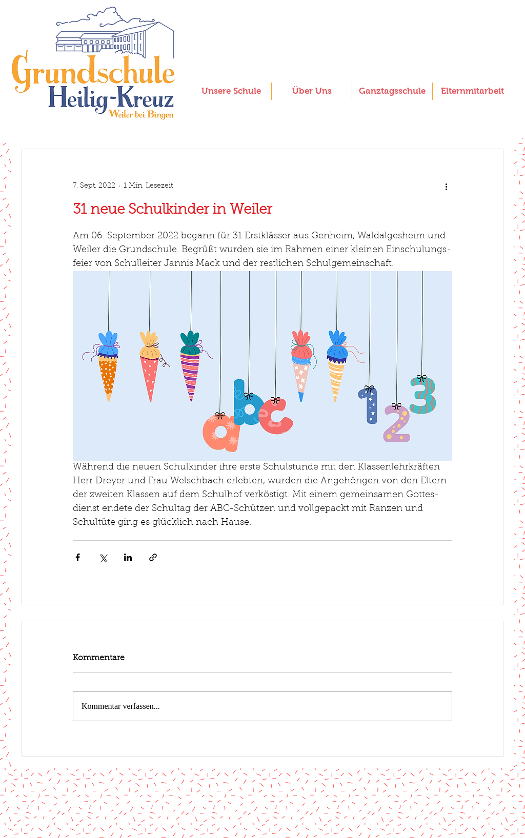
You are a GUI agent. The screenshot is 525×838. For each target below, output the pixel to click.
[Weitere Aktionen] (446, 186)
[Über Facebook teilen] (78, 557)
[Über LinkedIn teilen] (128, 557)
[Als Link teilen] (153, 557)
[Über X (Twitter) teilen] (103, 557)
